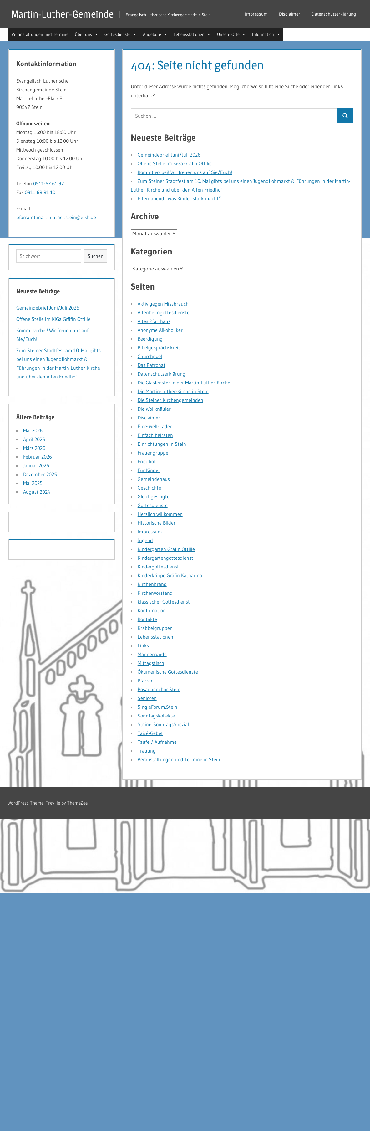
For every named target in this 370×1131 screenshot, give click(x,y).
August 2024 (36, 492)
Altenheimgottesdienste (164, 312)
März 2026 (34, 448)
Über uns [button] (86, 34)
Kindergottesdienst (158, 566)
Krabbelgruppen (155, 628)
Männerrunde (152, 654)
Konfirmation (152, 610)
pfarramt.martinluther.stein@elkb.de (56, 217)
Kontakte (147, 619)
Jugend (145, 540)
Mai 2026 (33, 430)
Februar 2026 (37, 457)
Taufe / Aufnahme (157, 742)
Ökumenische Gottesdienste (168, 672)
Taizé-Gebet (150, 733)
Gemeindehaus (154, 479)
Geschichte (149, 488)
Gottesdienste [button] (120, 34)
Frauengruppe (153, 453)
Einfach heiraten (155, 435)
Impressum (256, 14)
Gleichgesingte (154, 496)
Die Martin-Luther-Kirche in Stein (173, 391)
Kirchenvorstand (155, 593)
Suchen (96, 256)
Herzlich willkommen (160, 514)
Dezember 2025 (40, 474)
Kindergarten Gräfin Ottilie (166, 549)
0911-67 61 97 (48, 183)
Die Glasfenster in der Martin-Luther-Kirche (184, 382)
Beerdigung (150, 339)
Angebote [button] (155, 34)
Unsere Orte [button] (231, 34)
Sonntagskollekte (156, 715)
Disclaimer (289, 14)
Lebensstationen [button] (192, 34)
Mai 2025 (33, 483)
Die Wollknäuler (154, 409)
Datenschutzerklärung (334, 14)
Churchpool (150, 356)
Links (143, 645)
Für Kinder (149, 470)
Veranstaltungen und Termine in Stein (179, 759)
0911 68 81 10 (40, 192)
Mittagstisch (151, 663)
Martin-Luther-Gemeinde (62, 14)
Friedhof (146, 461)
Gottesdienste (153, 505)
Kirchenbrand (152, 584)
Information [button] (266, 34)
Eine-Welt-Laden (155, 426)
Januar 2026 (36, 465)
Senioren (147, 698)
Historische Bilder (156, 523)
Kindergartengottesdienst (165, 558)
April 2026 (34, 439)
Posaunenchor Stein (159, 689)
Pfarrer (145, 680)
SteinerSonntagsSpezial (163, 724)
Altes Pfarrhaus (154, 321)
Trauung (147, 751)
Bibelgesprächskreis (159, 347)
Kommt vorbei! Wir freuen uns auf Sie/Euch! (185, 172)
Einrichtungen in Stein (162, 444)
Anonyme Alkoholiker (160, 330)
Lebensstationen (155, 637)
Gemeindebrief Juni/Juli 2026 (169, 155)
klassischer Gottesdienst (164, 602)
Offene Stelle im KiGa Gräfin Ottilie (175, 163)
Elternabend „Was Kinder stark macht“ (179, 198)
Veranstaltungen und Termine (40, 34)
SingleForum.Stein (157, 707)
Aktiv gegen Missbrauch (163, 304)
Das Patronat (151, 365)
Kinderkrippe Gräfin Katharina (170, 575)
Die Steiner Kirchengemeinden (170, 400)
